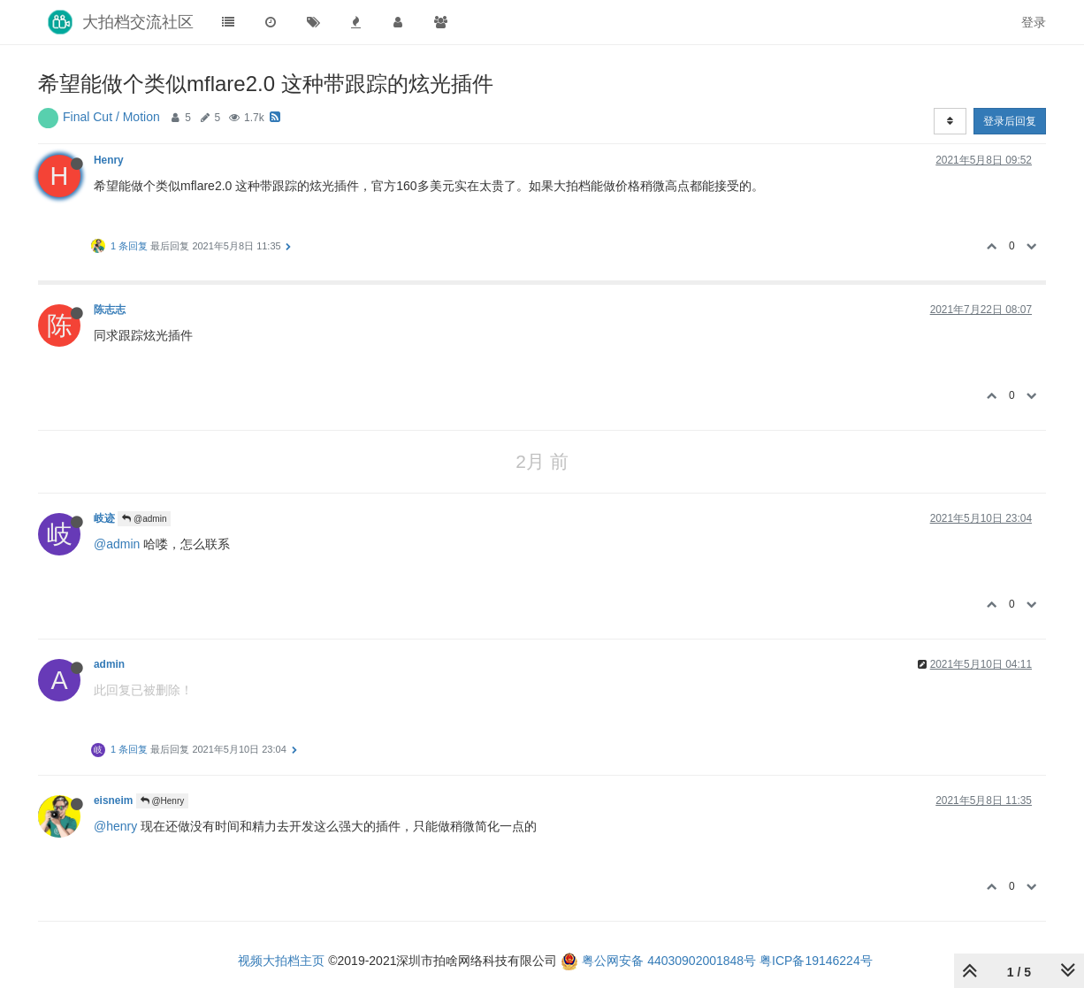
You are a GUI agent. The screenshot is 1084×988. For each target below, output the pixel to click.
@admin (144, 519)
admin (109, 664)
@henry (115, 826)
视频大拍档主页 (281, 961)
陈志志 (110, 309)
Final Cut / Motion (111, 117)
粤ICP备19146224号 (816, 961)
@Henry (163, 801)
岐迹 (104, 518)
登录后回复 (1009, 121)
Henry (109, 160)
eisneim (113, 800)
